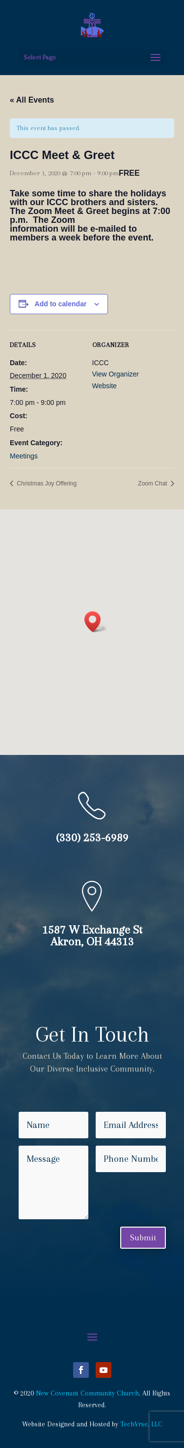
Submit (143, 1237)
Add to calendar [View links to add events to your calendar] (61, 304)
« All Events (32, 100)
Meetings (24, 456)
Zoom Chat (153, 483)
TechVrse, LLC (141, 1424)
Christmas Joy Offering (46, 483)
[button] (95, 621)
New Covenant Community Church (87, 1393)
